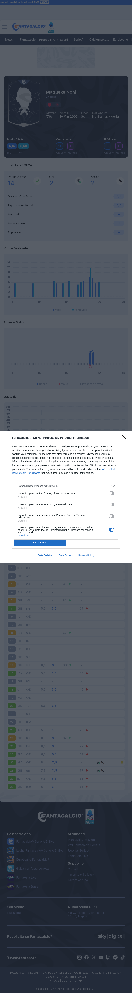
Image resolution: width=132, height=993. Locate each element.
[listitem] (66, 486)
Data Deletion (45, 555)
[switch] (111, 493)
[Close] (125, 438)
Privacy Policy (86, 555)
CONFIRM (40, 542)
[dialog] (66, 496)
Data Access (66, 555)
